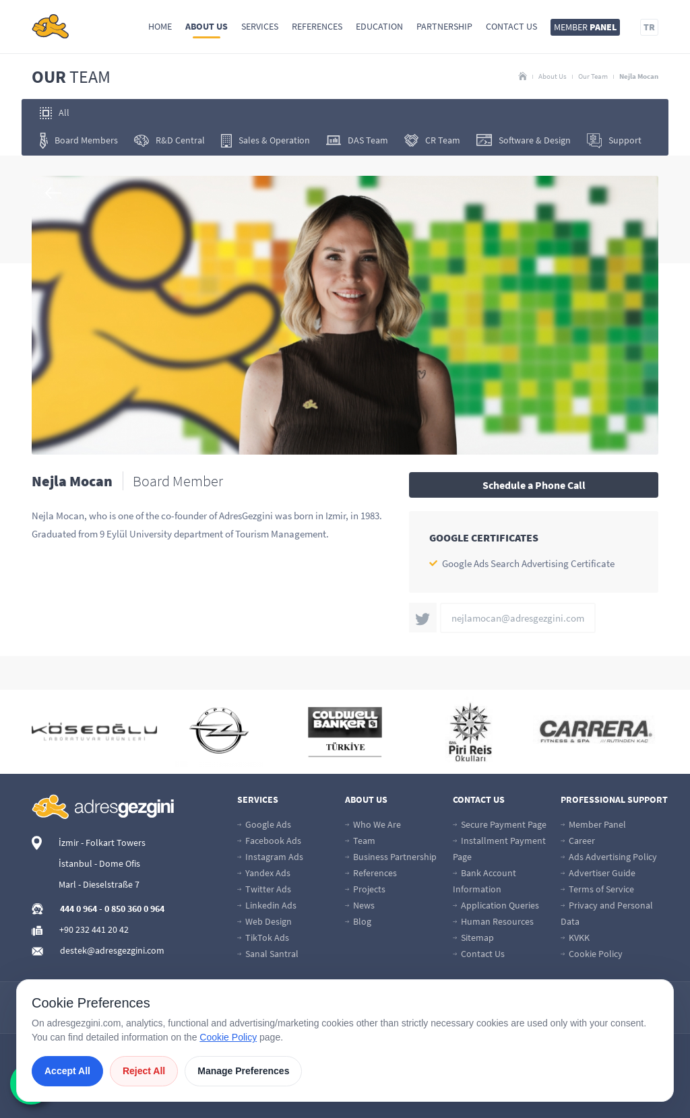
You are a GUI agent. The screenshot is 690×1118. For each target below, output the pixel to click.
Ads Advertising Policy (609, 857)
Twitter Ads (264, 889)
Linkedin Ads (266, 905)
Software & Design (523, 140)
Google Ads (264, 824)
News (360, 905)
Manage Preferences (243, 1070)
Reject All (144, 1070)
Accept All (67, 1070)
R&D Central (169, 140)
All (54, 112)
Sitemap (473, 937)
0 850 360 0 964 (134, 908)
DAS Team (357, 140)
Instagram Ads (270, 857)
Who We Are (373, 824)
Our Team (593, 76)
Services (259, 26)
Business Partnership (391, 857)
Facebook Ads (269, 840)
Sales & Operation (265, 140)
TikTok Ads (263, 937)
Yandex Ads (263, 873)
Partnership (444, 26)
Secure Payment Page (499, 824)
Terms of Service (597, 889)
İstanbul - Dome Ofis (99, 863)
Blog (358, 921)
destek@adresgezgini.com (112, 950)
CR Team (432, 140)
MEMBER (585, 27)
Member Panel (593, 824)
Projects (365, 889)
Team (360, 840)
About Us (206, 26)
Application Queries (496, 905)
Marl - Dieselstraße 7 (99, 884)
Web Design (264, 921)
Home (160, 26)
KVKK (575, 937)
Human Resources (493, 921)
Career (578, 840)
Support (614, 140)
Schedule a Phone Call (534, 485)
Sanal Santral (268, 954)
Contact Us (511, 26)
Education (379, 26)
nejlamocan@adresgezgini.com (517, 618)
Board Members (79, 141)
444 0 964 (78, 908)
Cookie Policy (592, 954)
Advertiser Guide (598, 873)
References (317, 26)
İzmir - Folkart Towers (102, 842)
